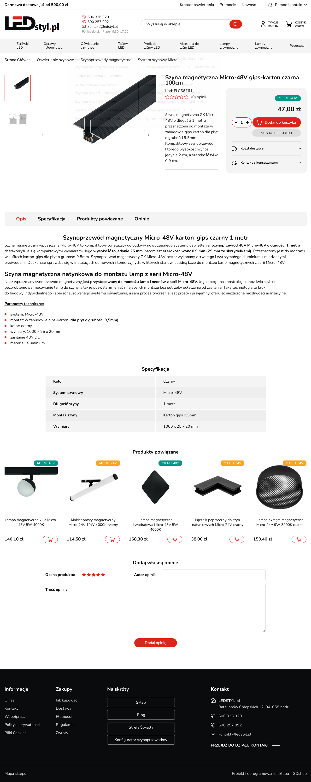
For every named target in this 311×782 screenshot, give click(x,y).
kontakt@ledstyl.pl (103, 26)
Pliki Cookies (16, 733)
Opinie (142, 219)
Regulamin (65, 724)
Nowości (249, 4)
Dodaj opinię (155, 642)
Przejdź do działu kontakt (240, 745)
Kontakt (11, 708)
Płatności (64, 716)
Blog (141, 715)
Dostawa (63, 708)
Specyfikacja (51, 219)
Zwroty (62, 733)
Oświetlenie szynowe (55, 60)
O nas (9, 700)
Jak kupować (66, 700)
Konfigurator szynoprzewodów (141, 739)
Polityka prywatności (22, 724)
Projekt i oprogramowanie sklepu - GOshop (269, 773)
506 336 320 (98, 17)
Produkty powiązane (100, 219)
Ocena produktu (59, 574)
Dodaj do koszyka (280, 122)
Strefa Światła (141, 727)
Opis (21, 219)
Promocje (228, 4)
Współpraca (15, 716)
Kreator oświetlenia (197, 4)
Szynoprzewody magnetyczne (106, 60)
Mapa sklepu (15, 773)
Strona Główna (17, 60)
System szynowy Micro (157, 60)
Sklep (141, 702)
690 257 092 (98, 21)
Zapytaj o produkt (276, 133)
